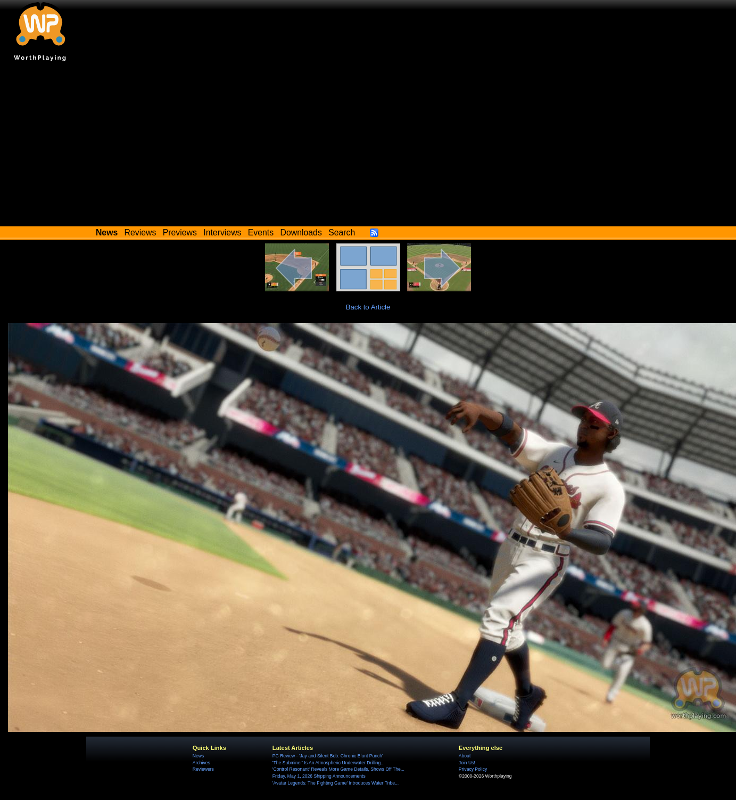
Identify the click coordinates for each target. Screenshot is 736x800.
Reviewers (203, 769)
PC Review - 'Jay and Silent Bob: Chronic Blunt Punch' (327, 755)
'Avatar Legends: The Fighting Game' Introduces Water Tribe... (335, 783)
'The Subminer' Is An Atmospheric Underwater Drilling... (328, 762)
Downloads (301, 232)
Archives (201, 762)
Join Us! (467, 762)
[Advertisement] (368, 146)
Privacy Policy (473, 769)
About (464, 755)
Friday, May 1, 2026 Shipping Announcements (319, 776)
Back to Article (368, 307)
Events (261, 232)
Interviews (222, 232)
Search (341, 232)
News (198, 755)
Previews (180, 232)
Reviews (140, 232)
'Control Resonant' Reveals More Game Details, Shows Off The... (338, 769)
